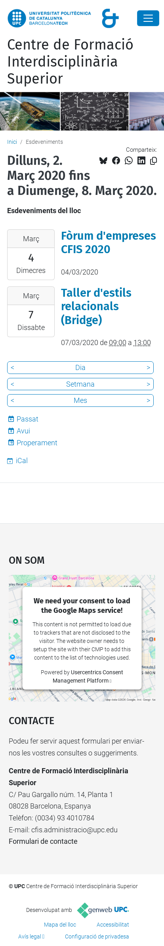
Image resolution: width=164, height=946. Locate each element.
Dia (80, 367)
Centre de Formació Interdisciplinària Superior (70, 62)
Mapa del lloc (60, 924)
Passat (27, 419)
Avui (23, 431)
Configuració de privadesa (97, 936)
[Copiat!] (153, 161)
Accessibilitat (113, 924)
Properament (37, 443)
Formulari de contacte (43, 841)
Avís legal (29, 936)
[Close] (148, 18)
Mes (80, 400)
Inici (12, 142)
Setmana (80, 384)
